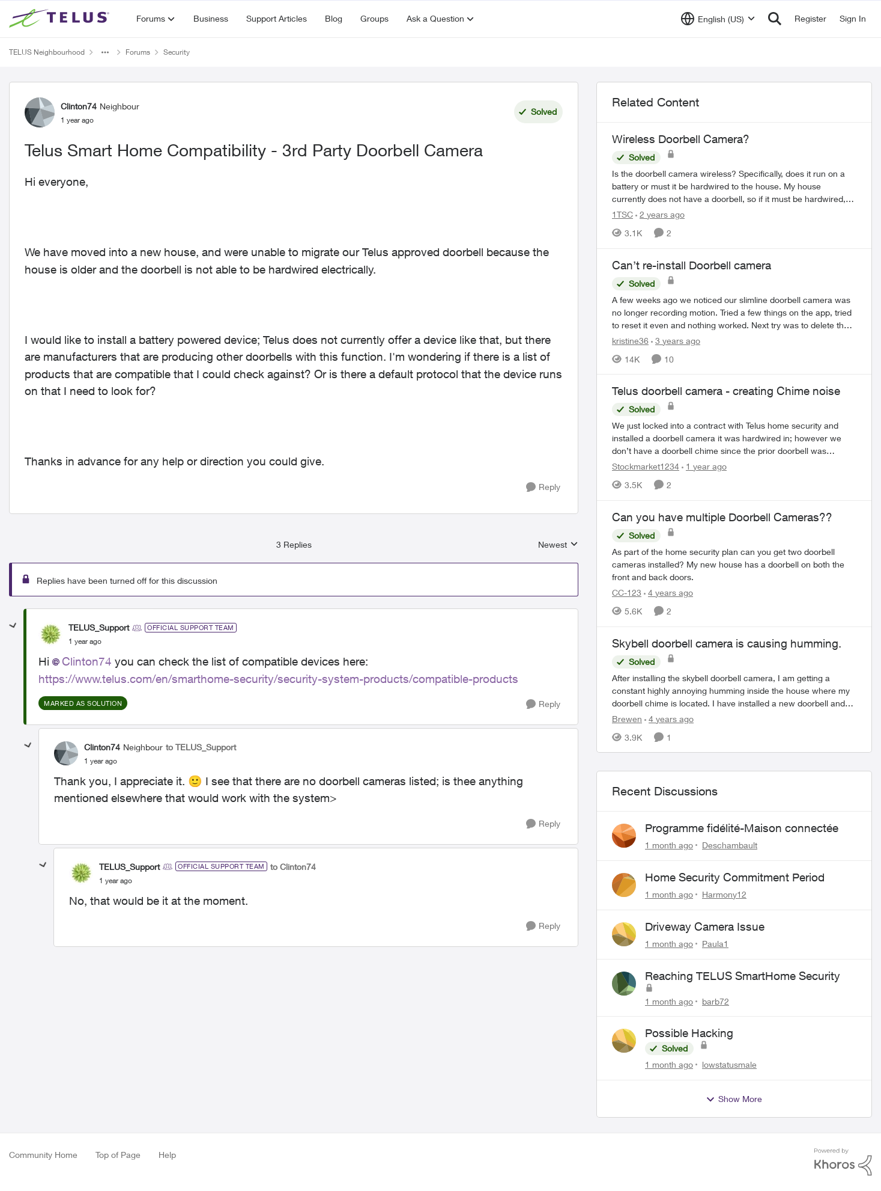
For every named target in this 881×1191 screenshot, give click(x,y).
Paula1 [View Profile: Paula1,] (715, 943)
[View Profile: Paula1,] (624, 934)
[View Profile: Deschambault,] (624, 836)
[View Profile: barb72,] (624, 984)
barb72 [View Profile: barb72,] (715, 1001)
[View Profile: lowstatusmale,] (624, 1041)
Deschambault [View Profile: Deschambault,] (729, 845)
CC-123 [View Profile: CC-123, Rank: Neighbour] (626, 592)
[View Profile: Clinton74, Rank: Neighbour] (40, 112)
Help (167, 1155)
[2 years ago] (660, 214)
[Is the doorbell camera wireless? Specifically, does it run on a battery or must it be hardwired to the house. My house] (734, 186)
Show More (734, 1099)
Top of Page (118, 1155)
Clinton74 (87, 661)
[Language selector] (718, 19)
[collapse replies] (13, 626)
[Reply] (543, 487)
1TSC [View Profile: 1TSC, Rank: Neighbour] (622, 214)
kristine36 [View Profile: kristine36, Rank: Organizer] (630, 340)
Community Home (43, 1155)
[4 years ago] (668, 592)
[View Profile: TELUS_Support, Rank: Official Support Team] (50, 634)
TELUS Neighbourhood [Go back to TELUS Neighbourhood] (47, 52)
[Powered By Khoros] (843, 1162)
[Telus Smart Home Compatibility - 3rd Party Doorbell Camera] (84, 641)
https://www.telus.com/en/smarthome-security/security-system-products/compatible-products (278, 678)
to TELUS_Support (201, 747)
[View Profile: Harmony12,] (624, 885)
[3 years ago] (675, 340)
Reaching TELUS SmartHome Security (742, 975)
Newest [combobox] (558, 545)
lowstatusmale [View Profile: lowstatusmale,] (729, 1064)
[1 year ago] (704, 466)
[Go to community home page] (60, 18)
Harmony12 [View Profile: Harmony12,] (724, 894)
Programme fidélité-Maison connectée (741, 827)
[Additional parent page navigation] (105, 52)
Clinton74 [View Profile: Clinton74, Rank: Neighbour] (79, 106)
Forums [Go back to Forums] (138, 52)
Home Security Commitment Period (735, 877)
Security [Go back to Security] (176, 52)
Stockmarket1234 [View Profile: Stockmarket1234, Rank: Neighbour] (645, 466)
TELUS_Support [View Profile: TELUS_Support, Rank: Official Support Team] (98, 627)
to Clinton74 (293, 867)
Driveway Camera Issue (704, 926)
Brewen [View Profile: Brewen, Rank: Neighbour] (627, 718)
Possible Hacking (689, 1032)
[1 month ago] (669, 845)
